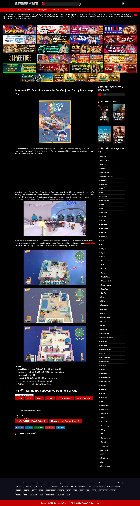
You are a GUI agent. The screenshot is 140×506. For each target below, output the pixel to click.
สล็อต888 (18, 494)
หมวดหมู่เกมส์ (42, 10)
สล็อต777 (26, 490)
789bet (90, 486)
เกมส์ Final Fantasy (105, 285)
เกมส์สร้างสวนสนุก (104, 438)
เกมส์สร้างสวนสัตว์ (104, 381)
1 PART (19, 398)
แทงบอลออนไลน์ (103, 490)
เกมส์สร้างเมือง (103, 228)
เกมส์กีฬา (101, 204)
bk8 (88, 490)
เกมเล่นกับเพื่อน (103, 446)
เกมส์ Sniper (102, 430)
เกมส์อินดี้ (101, 188)
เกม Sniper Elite (104, 422)
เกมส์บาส (101, 462)
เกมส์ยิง (101, 192)
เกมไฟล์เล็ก (102, 216)
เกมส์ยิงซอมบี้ (103, 237)
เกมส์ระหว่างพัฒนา (104, 466)
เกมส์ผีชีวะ (102, 301)
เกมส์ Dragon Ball (104, 333)
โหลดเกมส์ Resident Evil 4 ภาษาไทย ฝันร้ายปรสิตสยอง (119, 119)
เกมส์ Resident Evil (105, 281)
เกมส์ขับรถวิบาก (104, 410)
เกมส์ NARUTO (103, 406)
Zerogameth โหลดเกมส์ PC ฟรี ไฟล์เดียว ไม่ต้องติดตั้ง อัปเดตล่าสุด (76, 503)
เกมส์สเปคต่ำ (103, 180)
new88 (108, 486)
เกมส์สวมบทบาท (104, 172)
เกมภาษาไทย (103, 196)
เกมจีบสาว (102, 257)
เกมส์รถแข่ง (102, 220)
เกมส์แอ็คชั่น (102, 164)
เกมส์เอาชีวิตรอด (104, 200)
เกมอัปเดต (102, 418)
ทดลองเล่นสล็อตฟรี (50, 490)
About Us (18, 483)
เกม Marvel (102, 269)
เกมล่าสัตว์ (102, 454)
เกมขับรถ (101, 241)
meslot (47, 486)
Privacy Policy (57, 483)
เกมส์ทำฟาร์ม (103, 232)
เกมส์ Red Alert (103, 458)
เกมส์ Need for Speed (106, 337)
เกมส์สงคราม (103, 224)
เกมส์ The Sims (103, 345)
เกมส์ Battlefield (104, 361)
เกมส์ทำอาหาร (103, 434)
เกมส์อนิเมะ (102, 245)
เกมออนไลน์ (102, 353)
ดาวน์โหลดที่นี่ (29, 395)
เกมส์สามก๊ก (102, 273)
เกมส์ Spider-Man (104, 317)
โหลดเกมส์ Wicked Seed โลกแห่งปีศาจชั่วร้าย (104, 119)
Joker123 (73, 486)
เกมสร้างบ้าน (103, 341)
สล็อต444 (18, 490)
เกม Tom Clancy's (104, 426)
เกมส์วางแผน (103, 184)
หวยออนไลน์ (117, 486)
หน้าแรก (18, 10)
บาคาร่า (34, 490)
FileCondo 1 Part (19, 395)
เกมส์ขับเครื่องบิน (104, 414)
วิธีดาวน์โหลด (56, 10)
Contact (27, 483)
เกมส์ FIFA (102, 297)
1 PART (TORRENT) (65, 398)
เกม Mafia (102, 369)
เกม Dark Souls (103, 450)
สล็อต (75, 490)
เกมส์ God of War (104, 377)
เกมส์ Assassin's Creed (106, 261)
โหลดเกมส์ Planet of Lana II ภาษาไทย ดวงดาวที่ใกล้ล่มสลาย (104, 139)
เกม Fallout (102, 390)
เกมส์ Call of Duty (104, 277)
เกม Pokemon (103, 329)
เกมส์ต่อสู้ (101, 208)
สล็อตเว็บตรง (92, 483)
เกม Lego (102, 325)
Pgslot (41, 490)
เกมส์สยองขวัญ (103, 212)
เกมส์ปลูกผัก (102, 249)
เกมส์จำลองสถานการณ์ (106, 176)
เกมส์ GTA (102, 313)
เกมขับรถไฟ (102, 293)
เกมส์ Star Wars (103, 305)
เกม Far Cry (102, 321)
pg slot (110, 483)
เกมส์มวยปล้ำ (103, 309)
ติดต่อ (67, 10)
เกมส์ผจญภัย (102, 168)
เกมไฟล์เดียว (102, 156)
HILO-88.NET (67, 483)
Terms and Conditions (44, 483)
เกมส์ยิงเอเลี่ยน (103, 289)
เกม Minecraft (103, 398)
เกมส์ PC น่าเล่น (30, 10)
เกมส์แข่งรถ (102, 265)
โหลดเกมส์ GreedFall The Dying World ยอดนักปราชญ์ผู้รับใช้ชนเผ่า (119, 139)
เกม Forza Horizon (104, 357)
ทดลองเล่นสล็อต (99, 486)
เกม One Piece (103, 373)
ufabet (83, 483)
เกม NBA (101, 402)
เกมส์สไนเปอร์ (103, 442)
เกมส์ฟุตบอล (102, 253)
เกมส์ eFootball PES (105, 349)
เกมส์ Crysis (102, 365)
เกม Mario (102, 394)
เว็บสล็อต (76, 483)
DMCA (33, 483)
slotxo (68, 490)
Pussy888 (61, 490)
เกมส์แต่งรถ (102, 385)
